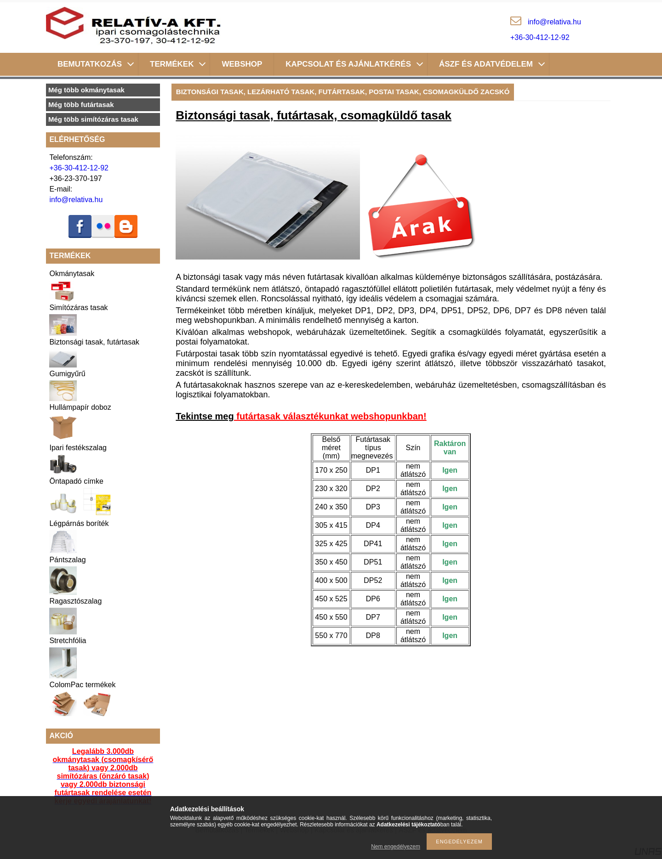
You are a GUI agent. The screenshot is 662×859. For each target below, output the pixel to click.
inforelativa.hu (554, 22)
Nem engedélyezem (395, 846)
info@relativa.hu (76, 199)
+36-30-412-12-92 (540, 37)
